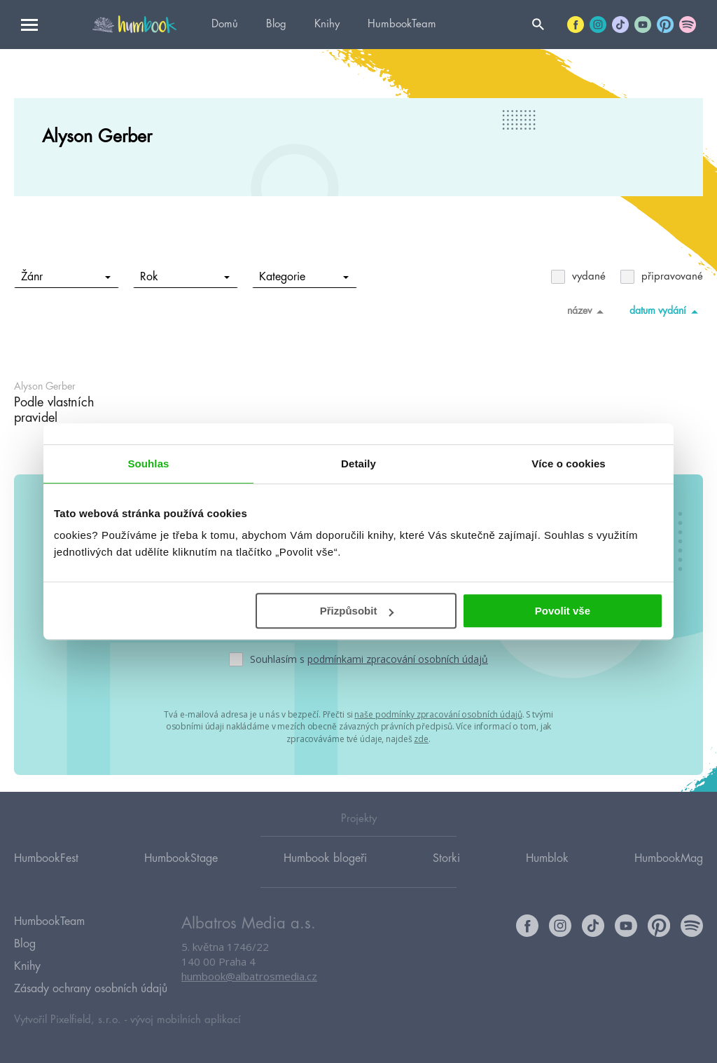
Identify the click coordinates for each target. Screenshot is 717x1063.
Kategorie (304, 276)
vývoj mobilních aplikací (185, 1018)
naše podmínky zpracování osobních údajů (438, 714)
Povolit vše (562, 611)
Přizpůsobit (357, 611)
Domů (224, 24)
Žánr (66, 276)
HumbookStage (181, 864)
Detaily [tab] (358, 463)
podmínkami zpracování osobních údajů (397, 659)
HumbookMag (668, 864)
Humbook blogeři (325, 864)
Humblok (547, 864)
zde (421, 737)
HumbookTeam (402, 24)
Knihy (327, 24)
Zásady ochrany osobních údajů (90, 988)
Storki (446, 864)
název (587, 311)
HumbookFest (46, 864)
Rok (185, 276)
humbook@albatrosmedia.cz (249, 982)
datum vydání (666, 311)
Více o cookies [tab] (568, 463)
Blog (276, 24)
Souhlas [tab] (148, 463)
